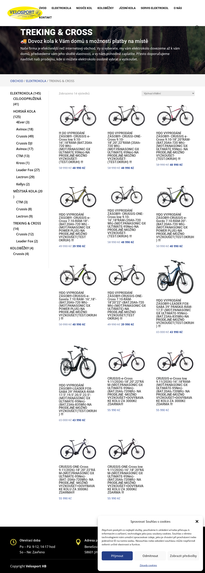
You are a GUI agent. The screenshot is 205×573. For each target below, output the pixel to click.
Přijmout (117, 556)
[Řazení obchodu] (168, 93)
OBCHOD (16, 81)
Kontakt (45, 17)
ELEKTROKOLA (36, 81)
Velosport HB (36, 566)
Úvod (42, 8)
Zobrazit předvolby (183, 556)
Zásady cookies (148, 565)
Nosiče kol (84, 8)
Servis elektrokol (155, 8)
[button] (197, 521)
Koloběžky (105, 8)
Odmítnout (150, 556)
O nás (178, 8)
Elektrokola (61, 8)
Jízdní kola (127, 8)
